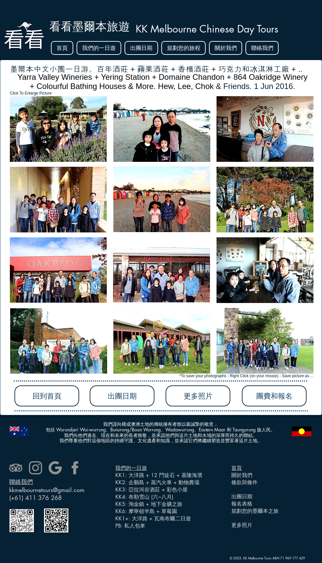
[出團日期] (122, 395)
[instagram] (35, 467)
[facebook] (74, 467)
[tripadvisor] (15, 467)
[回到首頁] (46, 395)
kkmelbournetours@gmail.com (46, 490)
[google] (55, 467)
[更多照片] (198, 395)
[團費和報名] (274, 395)
